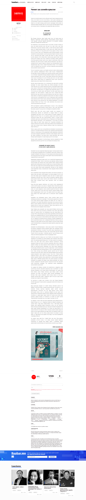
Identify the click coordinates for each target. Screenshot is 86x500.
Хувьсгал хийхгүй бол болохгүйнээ (50, 487)
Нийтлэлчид (59, 2)
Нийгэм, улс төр (30, 2)
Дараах (61, 7)
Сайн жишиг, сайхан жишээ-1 (18, 487)
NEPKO (38, 376)
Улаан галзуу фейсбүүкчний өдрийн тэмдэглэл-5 (66, 490)
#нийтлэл (19, 490)
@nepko (18, 24)
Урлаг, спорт (43, 2)
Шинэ (14, 36)
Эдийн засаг (37, 2)
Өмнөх (32, 7)
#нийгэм (30, 492)
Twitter (14, 29)
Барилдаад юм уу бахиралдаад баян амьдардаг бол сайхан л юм (35, 488)
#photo (68, 493)
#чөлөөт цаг (62, 493)
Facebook (14, 31)
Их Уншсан (14, 38)
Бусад (49, 2)
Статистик (54, 2)
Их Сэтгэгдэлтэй (15, 39)
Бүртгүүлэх (52, 456)
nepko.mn (14, 28)
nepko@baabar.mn (16, 32)
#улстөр (14, 490)
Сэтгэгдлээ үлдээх (35, 393)
